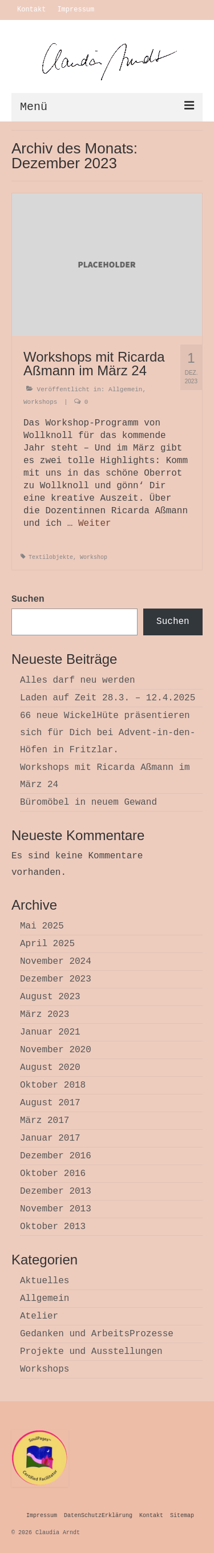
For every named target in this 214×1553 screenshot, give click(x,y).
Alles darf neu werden (77, 680)
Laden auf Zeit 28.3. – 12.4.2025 (107, 698)
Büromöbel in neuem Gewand (88, 802)
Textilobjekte (51, 557)
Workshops (40, 402)
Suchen (28, 599)
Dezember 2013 (55, 1191)
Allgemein (125, 389)
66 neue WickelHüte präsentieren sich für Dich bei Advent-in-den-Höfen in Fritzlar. (107, 733)
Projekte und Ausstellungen (91, 1352)
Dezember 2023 (55, 979)
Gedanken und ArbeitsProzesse (96, 1334)
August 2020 (50, 1068)
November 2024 (55, 961)
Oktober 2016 (53, 1174)
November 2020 (55, 1050)
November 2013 (55, 1209)
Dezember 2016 (55, 1156)
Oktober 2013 (53, 1227)
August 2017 (50, 1103)
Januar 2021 (50, 1032)
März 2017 (44, 1121)
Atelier (39, 1316)
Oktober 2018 (53, 1085)
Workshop (93, 557)
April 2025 (47, 944)
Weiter (94, 523)
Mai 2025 (42, 926)
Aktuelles (44, 1281)
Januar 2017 (50, 1138)
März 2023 (44, 1014)
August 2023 (50, 997)
